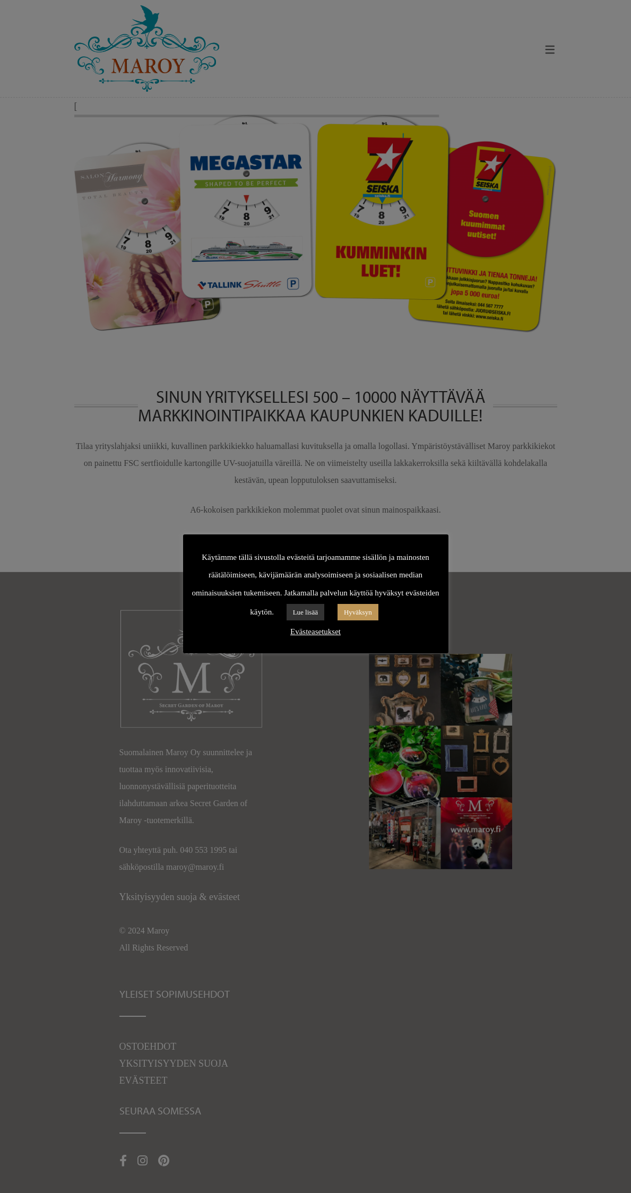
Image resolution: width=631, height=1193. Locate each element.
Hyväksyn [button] (358, 612)
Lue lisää (305, 612)
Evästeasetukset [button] (315, 631)
